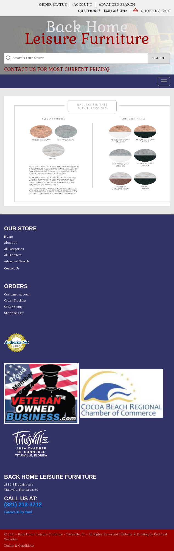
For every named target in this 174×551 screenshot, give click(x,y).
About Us (10, 243)
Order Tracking (15, 301)
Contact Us (11, 269)
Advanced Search (117, 4)
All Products (12, 255)
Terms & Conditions (19, 546)
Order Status (53, 4)
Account (83, 4)
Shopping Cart (156, 11)
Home (8, 237)
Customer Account (17, 295)
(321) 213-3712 (115, 11)
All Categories (14, 249)
